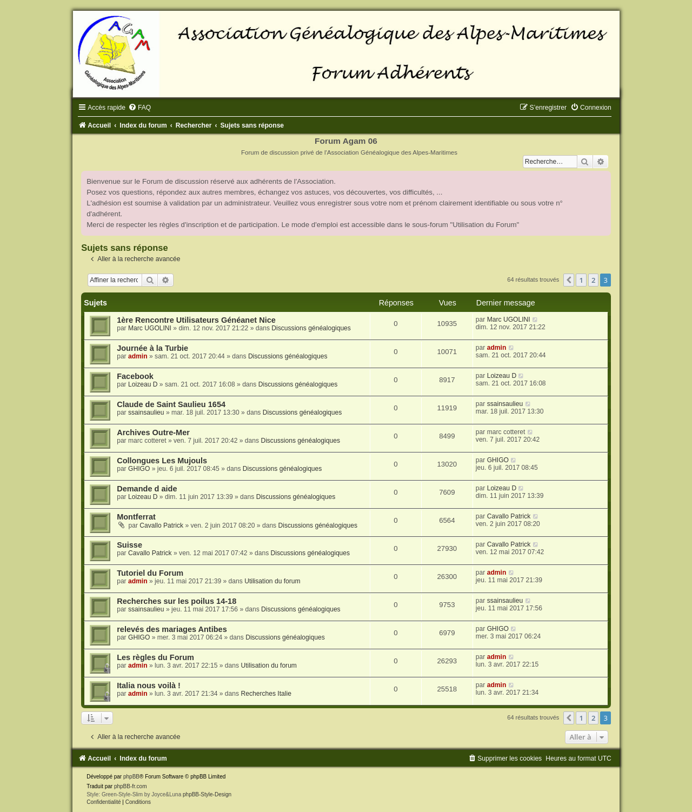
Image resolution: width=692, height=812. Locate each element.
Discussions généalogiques (311, 328)
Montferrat (136, 517)
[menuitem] (139, 107)
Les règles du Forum (155, 657)
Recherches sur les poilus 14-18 (176, 601)
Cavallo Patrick (161, 525)
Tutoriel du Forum (150, 573)
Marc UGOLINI (149, 328)
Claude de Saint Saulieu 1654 (171, 404)
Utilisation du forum (272, 581)
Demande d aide (147, 488)
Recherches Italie (266, 693)
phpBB (131, 777)
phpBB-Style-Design (207, 794)
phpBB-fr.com (130, 786)
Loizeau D (142, 384)
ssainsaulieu (146, 412)
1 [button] (581, 280)
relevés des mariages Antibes (172, 629)
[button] (568, 280)
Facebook (135, 376)
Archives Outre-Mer (153, 432)
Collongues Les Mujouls (162, 460)
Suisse (129, 545)
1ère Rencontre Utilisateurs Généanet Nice (196, 320)
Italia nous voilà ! (149, 685)
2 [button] (593, 280)
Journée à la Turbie (152, 348)
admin (138, 356)
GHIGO (139, 468)
